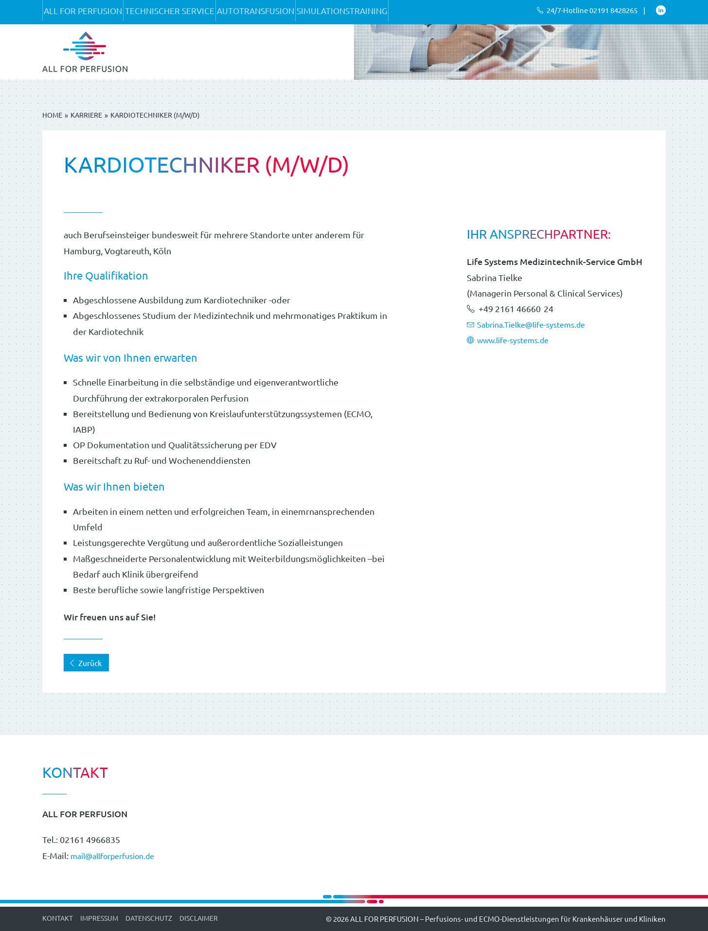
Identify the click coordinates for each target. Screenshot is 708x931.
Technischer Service (189, 12)
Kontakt (57, 917)
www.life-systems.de (513, 339)
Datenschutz (148, 917)
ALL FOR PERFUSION (90, 12)
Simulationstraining (389, 12)
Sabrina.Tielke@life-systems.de (534, 324)
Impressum (99, 917)
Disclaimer (198, 917)
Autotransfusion (289, 12)
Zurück (85, 663)
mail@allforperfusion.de (119, 855)
